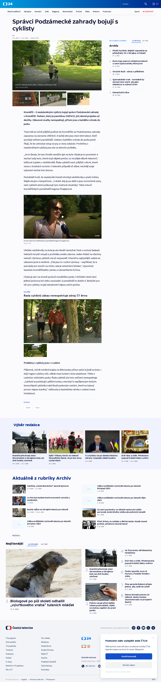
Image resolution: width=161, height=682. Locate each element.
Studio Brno (46, 643)
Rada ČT (44, 651)
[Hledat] (146, 4)
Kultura (96, 11)
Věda (87, 11)
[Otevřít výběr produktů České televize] (155, 4)
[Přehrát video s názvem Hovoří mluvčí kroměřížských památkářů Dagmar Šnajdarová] (62, 214)
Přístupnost (50, 676)
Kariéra (44, 655)
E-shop (9, 659)
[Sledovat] (148, 11)
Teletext (9, 647)
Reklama (45, 639)
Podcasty (107, 11)
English (24, 676)
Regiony (55, 11)
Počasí (79, 11)
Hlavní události (14, 11)
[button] (63, 214)
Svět (47, 11)
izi (13, 35)
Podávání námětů (48, 659)
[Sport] (137, 11)
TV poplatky (11, 643)
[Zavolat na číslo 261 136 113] (88, 663)
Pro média (45, 635)
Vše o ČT (9, 667)
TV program (11, 635)
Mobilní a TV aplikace (14, 663)
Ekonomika (68, 11)
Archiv (28, 403)
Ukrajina (27, 11)
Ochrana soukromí (36, 676)
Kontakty (45, 667)
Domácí (38, 11)
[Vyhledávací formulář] (135, 4)
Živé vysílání (11, 639)
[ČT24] (7, 3)
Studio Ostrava (47, 647)
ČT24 (37, 403)
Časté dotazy (46, 663)
